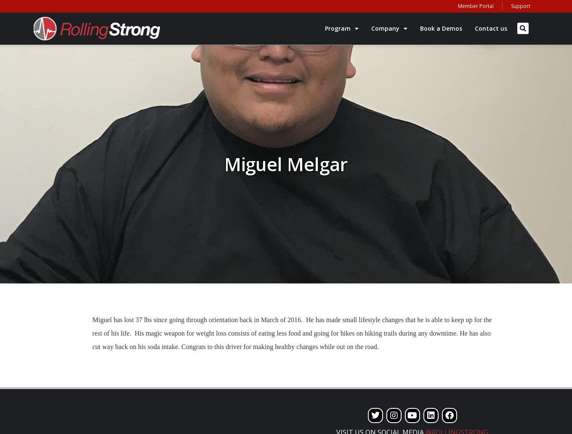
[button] (523, 28)
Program (342, 28)
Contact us (491, 28)
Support (520, 6)
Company (389, 28)
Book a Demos (441, 28)
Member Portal (476, 6)
